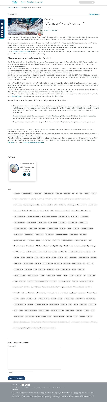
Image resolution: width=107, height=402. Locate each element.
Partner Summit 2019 (48, 287)
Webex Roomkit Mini (63, 322)
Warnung (89, 316)
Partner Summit (36, 287)
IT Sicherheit (27, 269)
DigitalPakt (17, 251)
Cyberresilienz (39, 234)
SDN (35, 298)
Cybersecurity (49, 234)
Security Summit (69, 298)
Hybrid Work (17, 263)
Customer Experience (87, 228)
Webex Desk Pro (36, 322)
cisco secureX (84, 216)
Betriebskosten (93, 205)
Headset (60, 257)
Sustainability (92, 304)
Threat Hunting (70, 310)
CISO (49, 222)
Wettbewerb (84, 322)
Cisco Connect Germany (33, 216)
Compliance (42, 228)
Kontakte (13, 387)
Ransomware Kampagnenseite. (33, 142)
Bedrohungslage (81, 205)
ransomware (44, 292)
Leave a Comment (94, 14)
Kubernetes (81, 269)
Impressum (23, 387)
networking (53, 281)
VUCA (75, 316)
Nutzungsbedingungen (38, 387)
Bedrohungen (71, 205)
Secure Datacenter (44, 298)
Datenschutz (56, 240)
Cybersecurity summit (61, 234)
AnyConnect (49, 199)
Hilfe (28, 387)
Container (62, 228)
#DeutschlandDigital (27, 193)
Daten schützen (46, 240)
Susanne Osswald (51, 30)
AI (77, 193)
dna (23, 251)
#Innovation (38, 193)
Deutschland (29, 246)
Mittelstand (78, 275)
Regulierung (73, 292)
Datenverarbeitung (81, 240)
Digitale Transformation (66, 246)
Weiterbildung (75, 322)
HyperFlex (37, 263)
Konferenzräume (65, 269)
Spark (70, 304)
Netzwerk (75, 281)
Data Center (83, 234)
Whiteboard (93, 322)
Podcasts (16, 292)
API (55, 199)
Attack (43, 205)
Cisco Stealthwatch (19, 222)
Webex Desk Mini (25, 322)
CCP (52, 210)
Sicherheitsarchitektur (41, 304)
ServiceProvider (90, 298)
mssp (15, 281)
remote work (81, 292)
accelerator (67, 193)
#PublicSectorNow (49, 193)
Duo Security (36, 251)
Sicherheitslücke (53, 304)
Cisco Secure (75, 216)
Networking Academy (64, 281)
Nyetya (16, 287)
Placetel (81, 287)
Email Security (62, 251)
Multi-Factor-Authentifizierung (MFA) (38, 281)
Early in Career (46, 251)
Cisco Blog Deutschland (14, 7)
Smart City (63, 304)
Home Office (73, 257)
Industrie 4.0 (57, 263)
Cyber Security (18, 234)
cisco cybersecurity (64, 216)
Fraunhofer (30, 257)
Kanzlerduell (50, 269)
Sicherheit (30, 304)
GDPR (36, 257)
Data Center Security (20, 240)
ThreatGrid (79, 310)
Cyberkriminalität (29, 234)
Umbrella (86, 310)
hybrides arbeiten (28, 263)
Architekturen (18, 205)
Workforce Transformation (41, 328)
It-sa (35, 269)
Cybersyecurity (74, 234)
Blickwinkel (17, 210)
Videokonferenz (29, 316)
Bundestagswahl (38, 210)
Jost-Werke (41, 269)
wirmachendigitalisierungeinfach (23, 328)
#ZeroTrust (59, 193)
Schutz (23, 298)
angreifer (87, 193)
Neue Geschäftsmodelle (86, 281)
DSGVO (29, 251)
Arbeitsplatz (77, 199)
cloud (54, 222)
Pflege (75, 287)
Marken (63, 387)
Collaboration (32, 228)
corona (69, 228)
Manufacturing (51, 275)
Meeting (59, 275)
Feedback (18, 387)
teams (21, 310)
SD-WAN (29, 298)
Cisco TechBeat (31, 222)
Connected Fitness (52, 228)
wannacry (82, 316)
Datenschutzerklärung (48, 387)
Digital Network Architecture (43, 246)
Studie (75, 304)
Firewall (16, 257)
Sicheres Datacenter (19, 304)
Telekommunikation (44, 310)
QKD (37, 292)
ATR (38, 205)
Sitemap (31, 387)
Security (24, 7)
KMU (57, 269)
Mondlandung (91, 275)
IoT (84, 263)
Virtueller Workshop (59, 316)
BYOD (46, 210)
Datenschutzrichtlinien (68, 240)
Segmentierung (80, 298)
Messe (71, 275)
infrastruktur (66, 263)
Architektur (86, 199)
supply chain (83, 304)
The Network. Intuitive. (57, 310)
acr (73, 193)
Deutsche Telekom (19, 246)
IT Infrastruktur (18, 269)
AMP (81, 193)
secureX (53, 298)
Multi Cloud (22, 281)
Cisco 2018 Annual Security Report (80, 210)
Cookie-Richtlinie (57, 387)
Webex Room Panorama (49, 322)
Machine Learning (33, 275)
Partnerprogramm (61, 287)
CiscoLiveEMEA (42, 222)
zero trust (53, 328)
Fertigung (87, 251)
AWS (56, 205)
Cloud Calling (62, 222)
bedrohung (62, 205)
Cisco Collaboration (19, 216)
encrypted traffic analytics (76, 251)
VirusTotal (69, 316)
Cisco (67, 210)
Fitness (22, 257)
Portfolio (24, 292)
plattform (88, 287)
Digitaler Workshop (80, 246)
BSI (31, 210)
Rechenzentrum (63, 292)
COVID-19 (76, 228)
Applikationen (68, 199)
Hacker (54, 257)
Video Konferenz (18, 316)
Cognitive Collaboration (20, 228)
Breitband (25, 210)
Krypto (74, 269)
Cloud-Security (83, 222)
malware (42, 275)
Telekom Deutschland (30, 310)
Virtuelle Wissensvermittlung (43, 316)
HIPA (66, 257)
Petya (69, 287)
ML (84, 275)
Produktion (31, 292)
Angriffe (94, 193)
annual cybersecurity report (21, 199)
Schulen (16, 298)
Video (92, 310)
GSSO (48, 257)
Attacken (49, 205)
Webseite (11, 142)
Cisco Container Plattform (49, 216)
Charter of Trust (59, 210)
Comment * (12, 346)
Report (89, 292)
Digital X (55, 246)
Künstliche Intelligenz (20, 275)
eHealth (54, 251)
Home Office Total (83, 257)
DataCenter (31, 240)
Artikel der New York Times (22, 51)
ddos (90, 240)
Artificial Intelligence (29, 205)
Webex (16, 322)
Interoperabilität (76, 263)
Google (42, 257)
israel (88, 263)
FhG (94, 251)
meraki (65, 275)
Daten (38, 240)
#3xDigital (17, 193)
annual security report (37, 199)
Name (10, 373)
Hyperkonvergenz (47, 263)
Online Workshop (24, 287)
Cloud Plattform (72, 222)
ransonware (53, 292)
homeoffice (94, 257)
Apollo (60, 199)
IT (92, 263)
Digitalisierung (91, 246)
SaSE (94, 292)
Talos (15, 310)
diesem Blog (16, 96)
